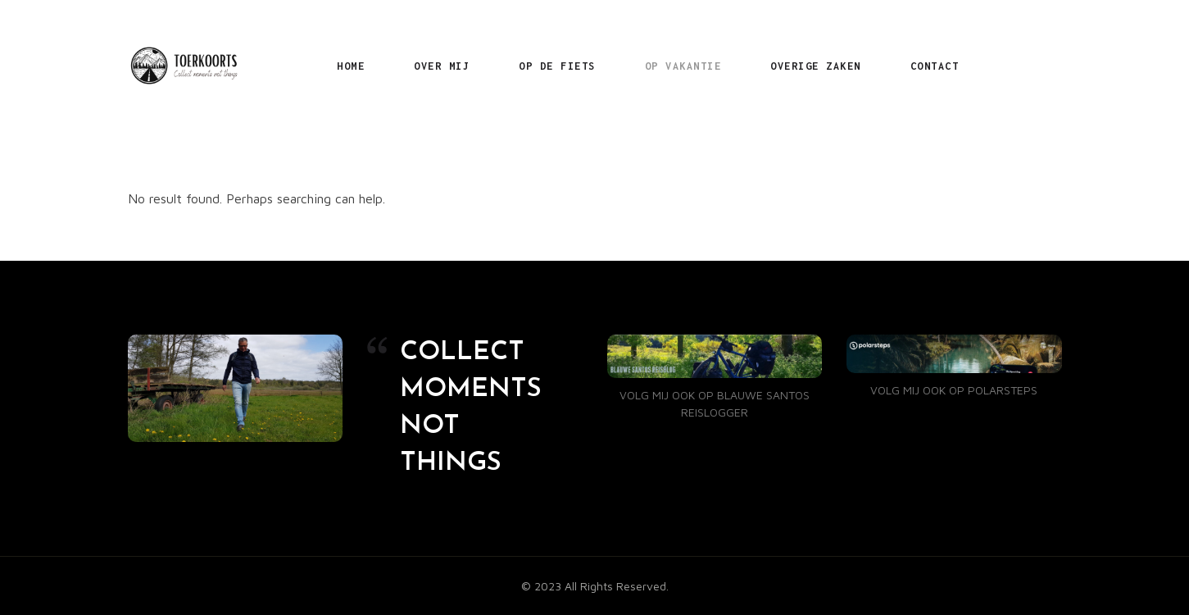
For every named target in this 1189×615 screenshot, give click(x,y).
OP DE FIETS (557, 66)
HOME (351, 66)
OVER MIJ (442, 66)
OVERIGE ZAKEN (815, 66)
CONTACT (935, 66)
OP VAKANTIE (683, 66)
